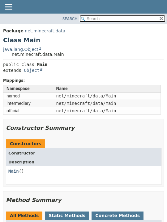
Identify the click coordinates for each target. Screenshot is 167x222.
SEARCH (70, 19)
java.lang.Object (20, 49)
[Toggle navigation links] (8, 7)
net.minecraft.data (45, 30)
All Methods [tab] (24, 215)
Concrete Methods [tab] (117, 215)
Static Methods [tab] (67, 215)
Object (32, 70)
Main (13, 171)
